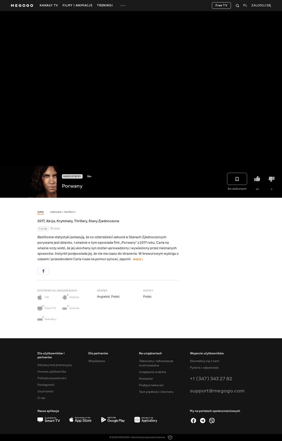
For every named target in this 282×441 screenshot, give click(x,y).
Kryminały (64, 221)
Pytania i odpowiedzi (204, 368)
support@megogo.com (217, 390)
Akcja (50, 221)
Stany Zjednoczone (104, 221)
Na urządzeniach (150, 353)
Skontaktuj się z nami (204, 361)
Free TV (221, 5)
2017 (41, 221)
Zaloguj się (261, 5)
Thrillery (80, 221)
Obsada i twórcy (63, 212)
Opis (40, 212)
